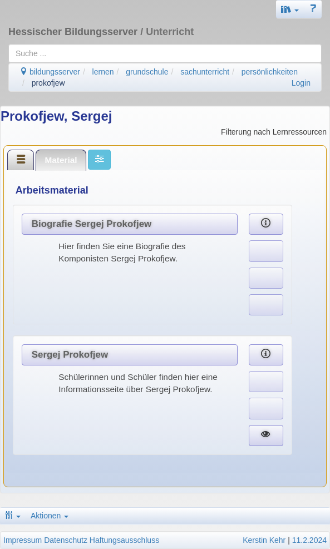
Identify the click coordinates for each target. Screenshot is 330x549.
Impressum (22, 540)
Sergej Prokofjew (70, 354)
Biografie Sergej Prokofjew (92, 224)
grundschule (147, 71)
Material (61, 160)
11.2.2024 (309, 540)
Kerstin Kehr (264, 540)
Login (301, 82)
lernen (103, 71)
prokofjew (48, 82)
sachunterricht (204, 71)
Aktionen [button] (49, 515)
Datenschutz (65, 540)
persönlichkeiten (270, 71)
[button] (290, 9)
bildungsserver (49, 71)
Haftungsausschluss (124, 540)
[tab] (20, 160)
